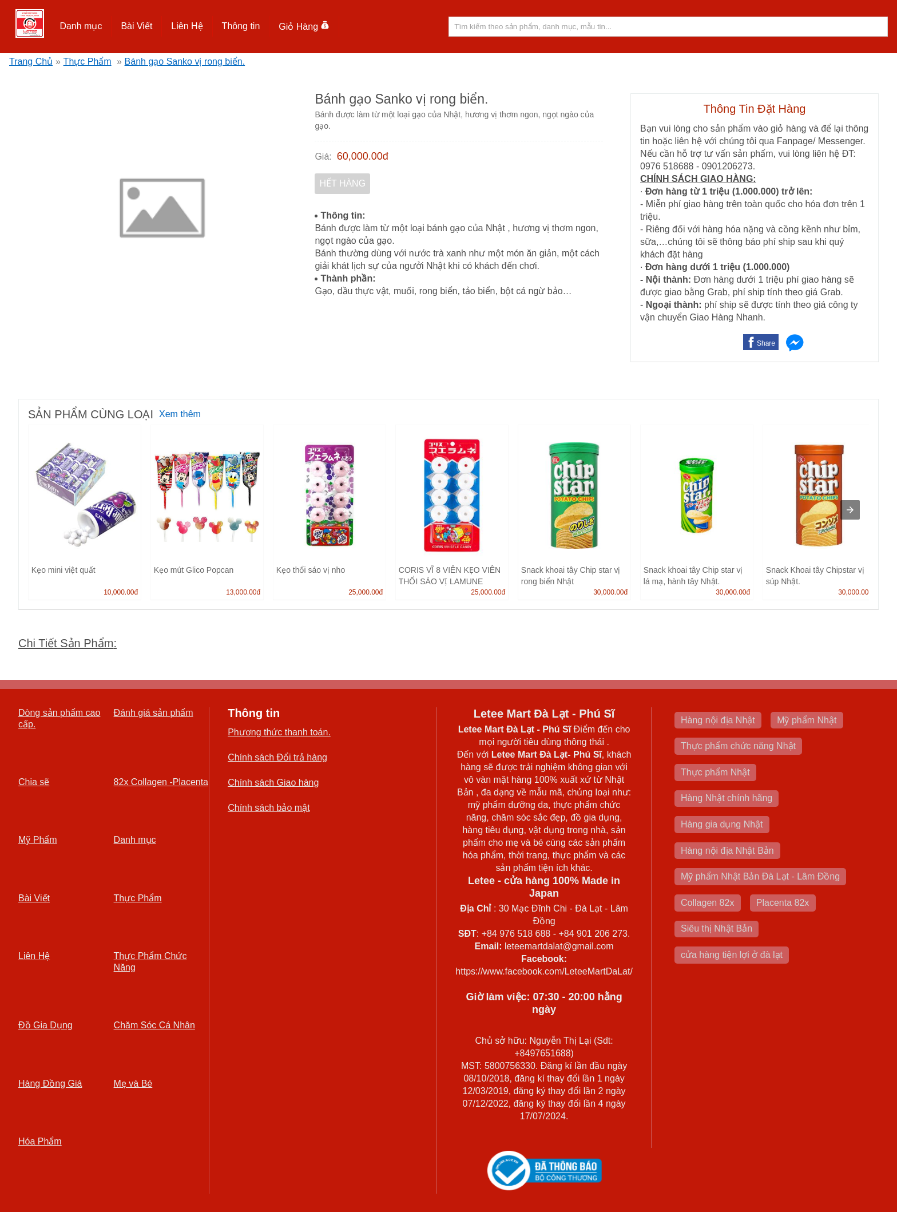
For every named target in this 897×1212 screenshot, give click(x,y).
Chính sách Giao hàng (273, 782)
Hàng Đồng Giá (50, 1083)
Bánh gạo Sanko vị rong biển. (185, 61)
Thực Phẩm (87, 61)
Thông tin (241, 26)
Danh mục (80, 26)
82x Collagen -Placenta (161, 782)
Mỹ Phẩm (37, 840)
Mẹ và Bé (133, 1083)
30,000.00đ (610, 592)
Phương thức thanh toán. (279, 732)
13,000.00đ (243, 592)
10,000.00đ (121, 592)
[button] (81, 26)
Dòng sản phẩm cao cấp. (59, 718)
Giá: (323, 156)
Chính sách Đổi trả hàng (277, 757)
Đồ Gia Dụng (45, 1025)
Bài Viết (136, 26)
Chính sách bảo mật (268, 808)
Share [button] (766, 343)
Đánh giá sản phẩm (153, 713)
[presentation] (850, 510)
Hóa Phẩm (40, 1141)
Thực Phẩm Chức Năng (150, 961)
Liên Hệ (187, 26)
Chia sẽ (33, 782)
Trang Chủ (31, 61)
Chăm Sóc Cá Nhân (154, 1025)
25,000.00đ (365, 592)
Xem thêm (180, 414)
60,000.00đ (362, 156)
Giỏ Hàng (304, 26)
